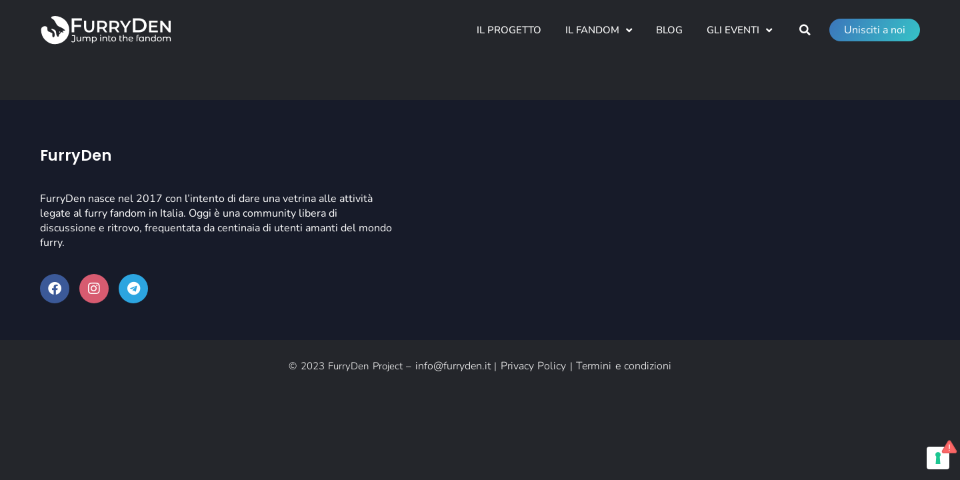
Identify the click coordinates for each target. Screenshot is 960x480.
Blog (669, 30)
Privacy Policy (534, 366)
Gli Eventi (739, 30)
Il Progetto (509, 30)
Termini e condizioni (623, 366)
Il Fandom (598, 30)
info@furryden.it (453, 366)
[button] (805, 30)
